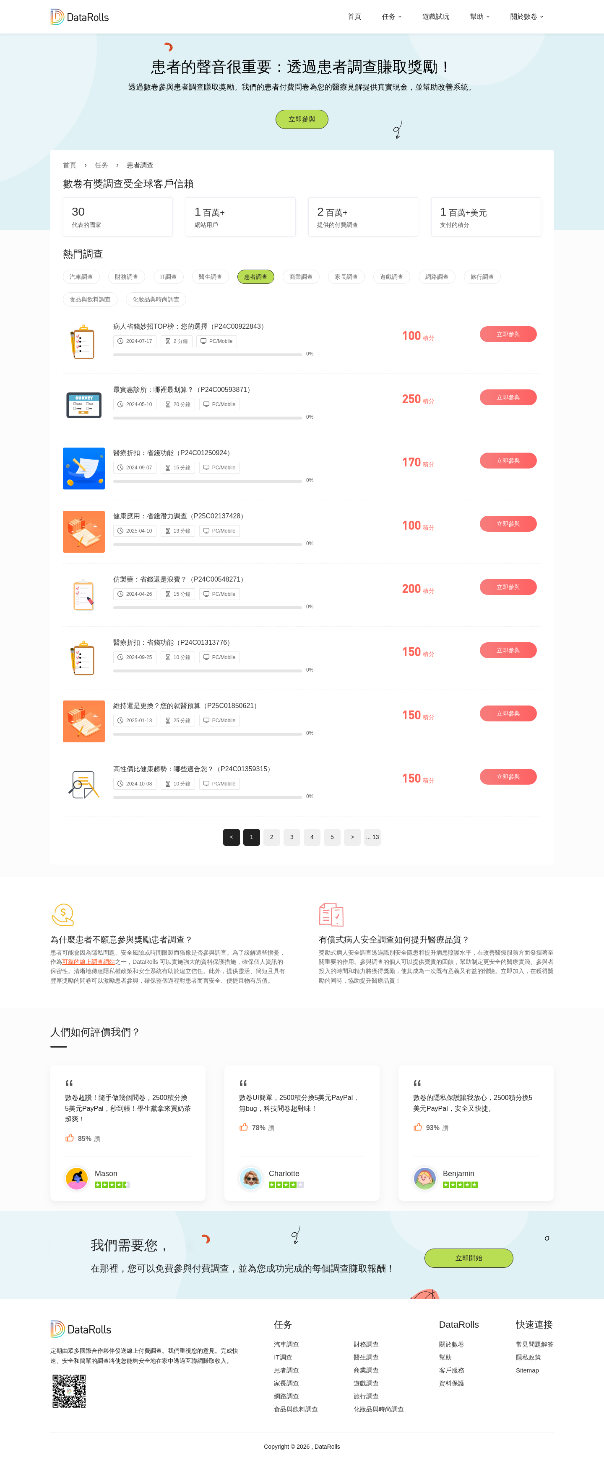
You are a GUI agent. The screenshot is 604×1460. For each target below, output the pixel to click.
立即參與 (302, 119)
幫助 (477, 16)
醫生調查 (210, 276)
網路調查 (437, 276)
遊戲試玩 (435, 16)
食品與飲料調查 (90, 299)
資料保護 (451, 1383)
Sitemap (527, 1370)
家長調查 (346, 276)
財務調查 (126, 276)
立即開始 (469, 1258)
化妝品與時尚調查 (156, 299)
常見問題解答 (535, 1344)
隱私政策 (528, 1357)
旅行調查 (482, 276)
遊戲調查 (392, 276)
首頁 (354, 16)
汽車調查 (81, 276)
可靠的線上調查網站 (88, 961)
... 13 (372, 837)
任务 (389, 16)
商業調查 (301, 276)
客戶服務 (451, 1370)
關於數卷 (523, 16)
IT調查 (168, 276)
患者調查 (256, 276)
